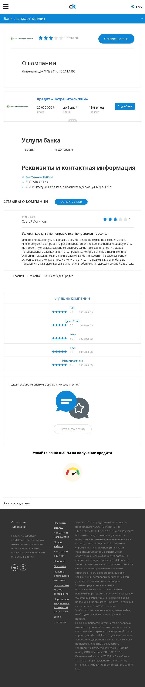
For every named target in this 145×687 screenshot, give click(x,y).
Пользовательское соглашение (61, 589)
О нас (57, 617)
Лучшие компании (72, 298)
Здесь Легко (72, 321)
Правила (59, 561)
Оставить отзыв (116, 39)
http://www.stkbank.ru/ (39, 176)
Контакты (60, 622)
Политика (60, 566)
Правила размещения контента (61, 576)
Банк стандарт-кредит (25, 18)
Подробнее (125, 106)
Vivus (72, 347)
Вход (136, 6)
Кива (72, 334)
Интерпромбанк (72, 361)
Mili (72, 308)
